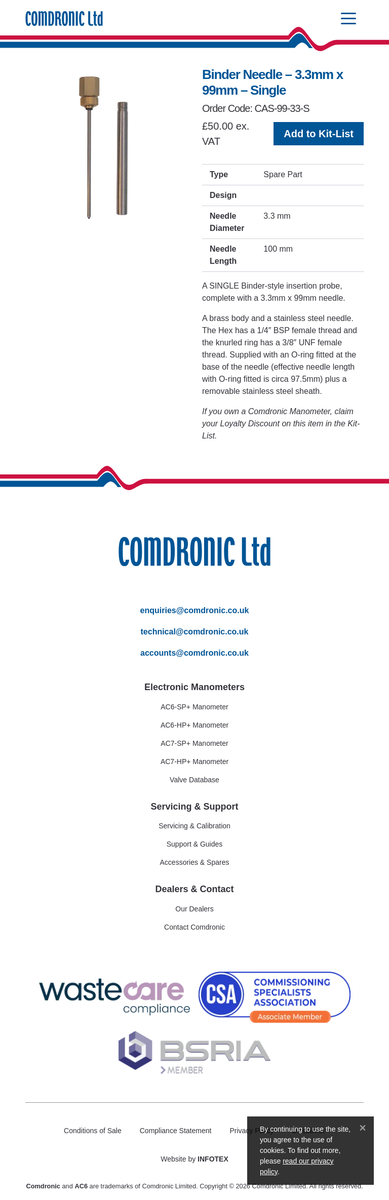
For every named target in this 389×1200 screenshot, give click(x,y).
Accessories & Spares (194, 862)
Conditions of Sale (93, 1131)
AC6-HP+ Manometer (194, 725)
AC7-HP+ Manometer (194, 761)
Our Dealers (194, 909)
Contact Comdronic (194, 927)
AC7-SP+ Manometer (194, 743)
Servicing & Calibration (194, 826)
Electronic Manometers (194, 687)
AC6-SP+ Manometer (194, 707)
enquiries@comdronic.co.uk (194, 610)
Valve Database (194, 780)
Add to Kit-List (319, 133)
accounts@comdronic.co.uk (194, 653)
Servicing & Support (194, 807)
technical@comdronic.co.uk (195, 631)
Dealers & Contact (194, 889)
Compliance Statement (176, 1131)
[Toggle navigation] (348, 19)
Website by (194, 1159)
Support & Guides (195, 844)
